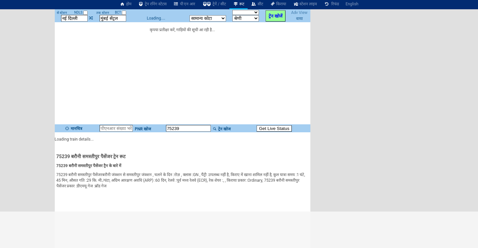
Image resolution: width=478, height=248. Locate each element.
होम (125, 4)
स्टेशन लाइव (305, 4)
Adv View (299, 12)
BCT (120, 12)
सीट (257, 4)
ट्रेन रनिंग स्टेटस (152, 4)
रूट (238, 4)
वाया (299, 18)
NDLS (81, 12)
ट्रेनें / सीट (214, 4)
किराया (278, 4)
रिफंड (331, 4)
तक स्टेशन (102, 13)
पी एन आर (184, 4)
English (352, 4)
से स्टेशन (62, 13)
